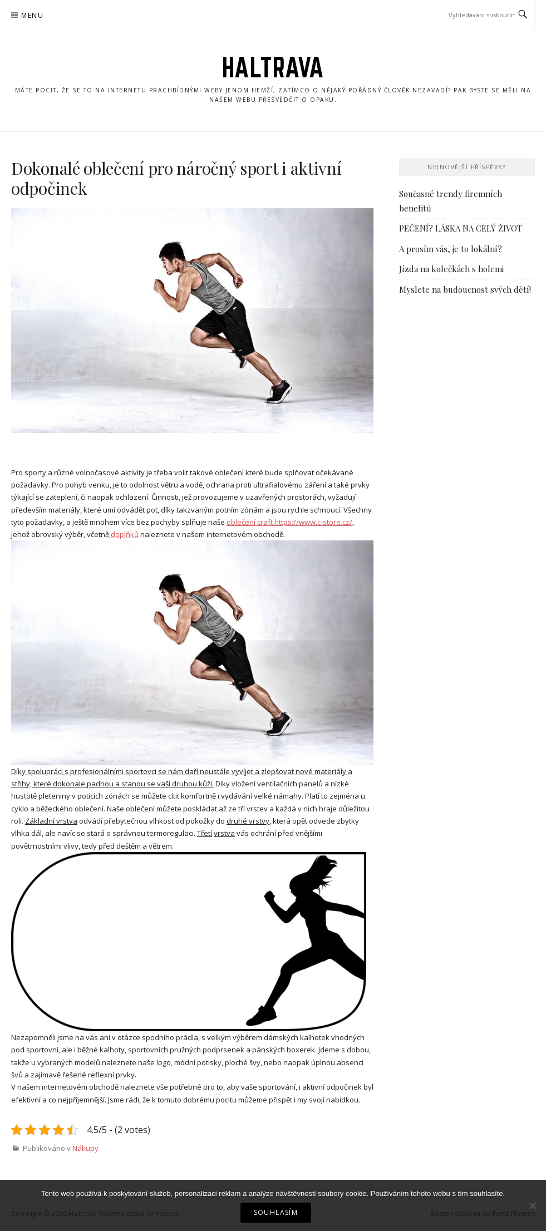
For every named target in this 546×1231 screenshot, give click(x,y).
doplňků (124, 534)
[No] (532, 1205)
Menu (32, 15)
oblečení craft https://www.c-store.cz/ (289, 522)
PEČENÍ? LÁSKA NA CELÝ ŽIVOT (460, 228)
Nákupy (85, 1148)
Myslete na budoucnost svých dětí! (465, 289)
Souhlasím (276, 1212)
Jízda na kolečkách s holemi (451, 268)
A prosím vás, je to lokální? (450, 248)
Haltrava (273, 67)
